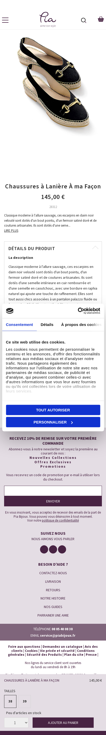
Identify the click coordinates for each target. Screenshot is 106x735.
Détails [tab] (47, 324)
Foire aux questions (24, 646)
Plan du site (73, 654)
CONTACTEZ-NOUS (53, 573)
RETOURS (53, 590)
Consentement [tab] (19, 324)
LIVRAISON (53, 581)
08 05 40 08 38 (62, 629)
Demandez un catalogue (62, 646)
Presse (91, 654)
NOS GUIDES (53, 606)
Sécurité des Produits (44, 654)
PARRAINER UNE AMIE (53, 615)
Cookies (31, 651)
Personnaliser (53, 422)
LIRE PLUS (11, 230)
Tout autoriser (53, 410)
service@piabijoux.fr (57, 635)
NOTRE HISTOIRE (53, 598)
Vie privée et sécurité (57, 651)
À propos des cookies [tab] (81, 324)
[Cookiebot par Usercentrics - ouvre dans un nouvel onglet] (77, 311)
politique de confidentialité (60, 520)
